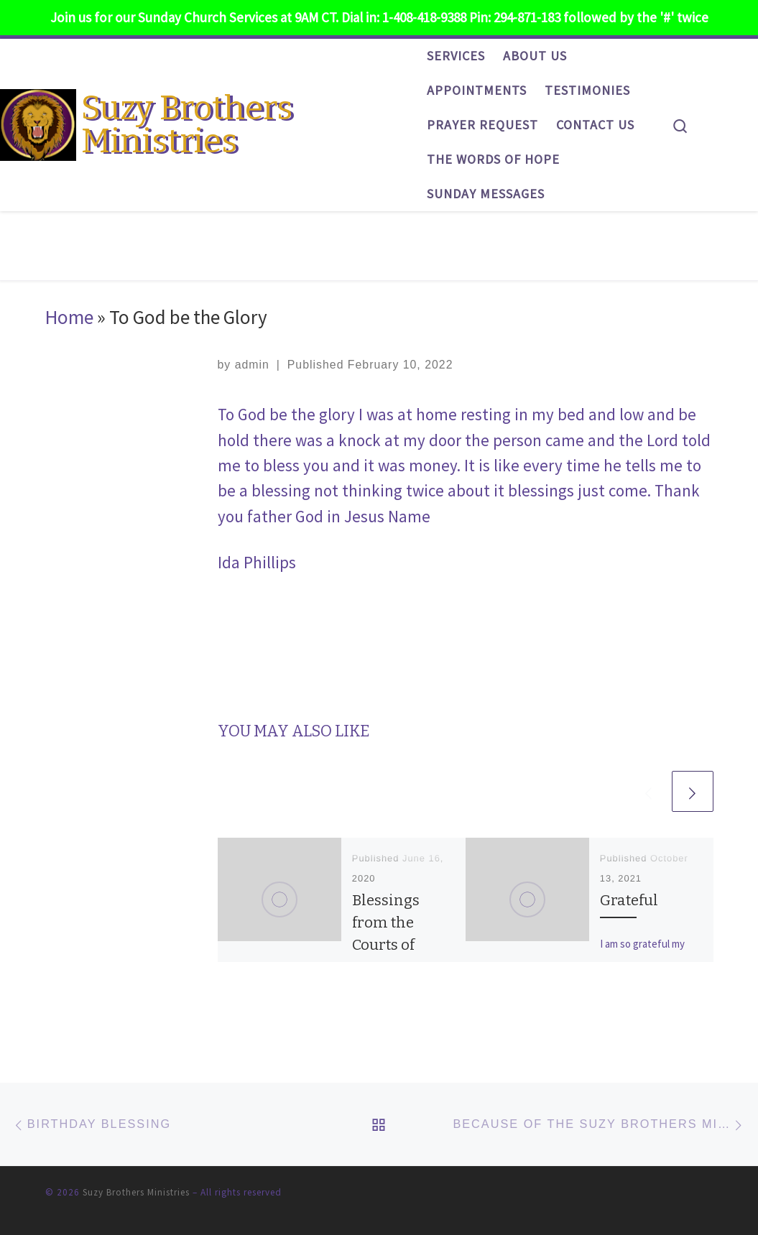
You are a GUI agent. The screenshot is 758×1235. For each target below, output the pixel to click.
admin (252, 365)
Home (69, 317)
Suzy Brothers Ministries (136, 1192)
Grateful (629, 900)
